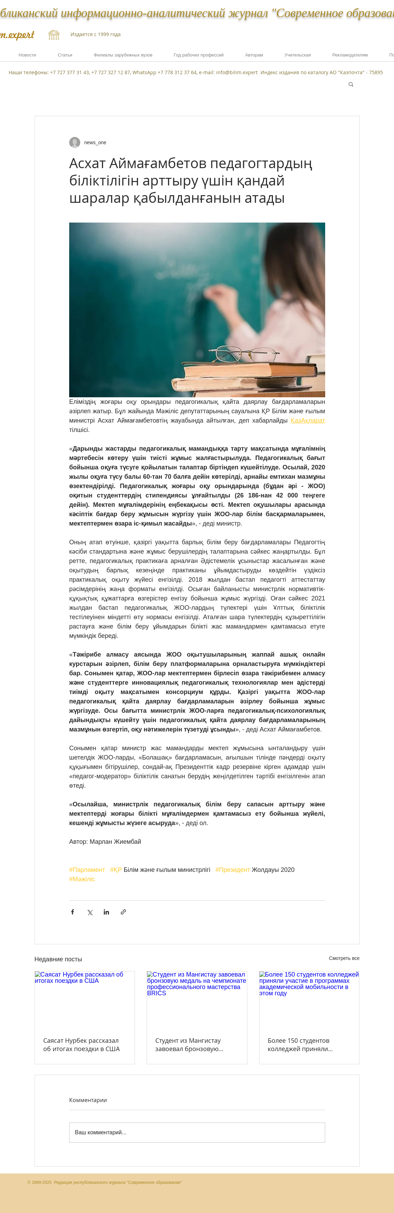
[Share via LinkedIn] (106, 912)
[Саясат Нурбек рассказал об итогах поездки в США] (85, 999)
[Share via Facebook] (72, 912)
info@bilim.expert (237, 72)
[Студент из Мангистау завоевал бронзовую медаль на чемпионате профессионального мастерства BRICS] (197, 999)
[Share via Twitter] (89, 912)
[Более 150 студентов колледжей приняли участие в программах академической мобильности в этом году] (309, 999)
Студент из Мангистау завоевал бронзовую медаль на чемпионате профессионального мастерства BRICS (190, 1044)
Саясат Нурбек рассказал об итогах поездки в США (81, 1044)
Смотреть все (344, 958)
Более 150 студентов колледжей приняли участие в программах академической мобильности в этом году (306, 1044)
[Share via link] (123, 912)
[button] (350, 57)
